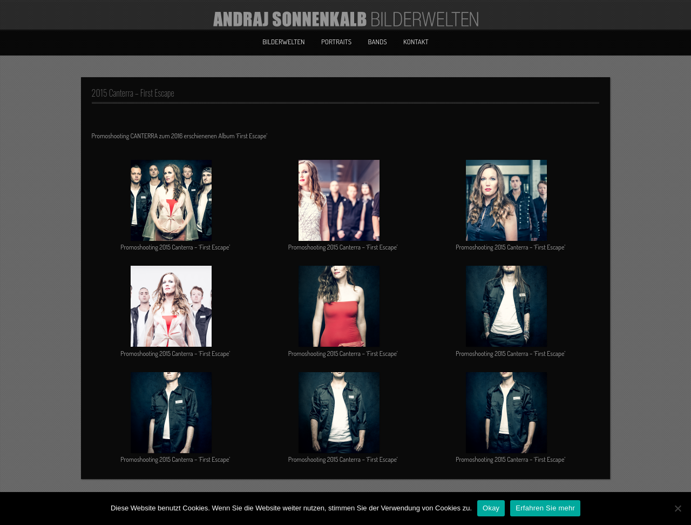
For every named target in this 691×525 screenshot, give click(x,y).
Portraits (336, 41)
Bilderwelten (283, 41)
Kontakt (416, 41)
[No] (677, 508)
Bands (377, 41)
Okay (491, 508)
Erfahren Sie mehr (545, 508)
